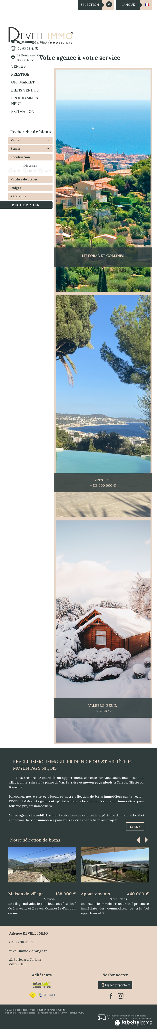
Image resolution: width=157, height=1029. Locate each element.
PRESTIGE (20, 74)
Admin (63, 1012)
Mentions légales (26, 1012)
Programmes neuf (24, 101)
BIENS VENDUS (25, 90)
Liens (56, 1012)
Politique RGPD (76, 1012)
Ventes (18, 66)
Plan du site (10, 1012)
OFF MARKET (23, 82)
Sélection (90, 4)
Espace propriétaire (115, 985)
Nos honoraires (44, 1012)
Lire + (135, 827)
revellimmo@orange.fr (34, 41)
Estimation (22, 111)
